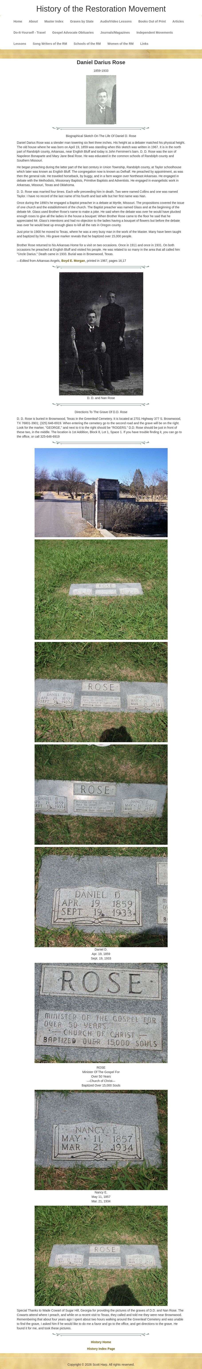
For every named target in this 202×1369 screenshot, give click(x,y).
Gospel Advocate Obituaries (73, 32)
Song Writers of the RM (50, 43)
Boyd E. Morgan (73, 260)
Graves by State (82, 21)
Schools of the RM (87, 43)
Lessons (20, 43)
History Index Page (101, 1349)
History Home (101, 1342)
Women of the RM (120, 43)
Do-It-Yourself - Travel (29, 32)
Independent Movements (154, 32)
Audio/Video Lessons (116, 21)
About (33, 21)
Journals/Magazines (115, 32)
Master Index (53, 21)
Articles (178, 21)
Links (144, 43)
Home (18, 21)
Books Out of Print (152, 21)
